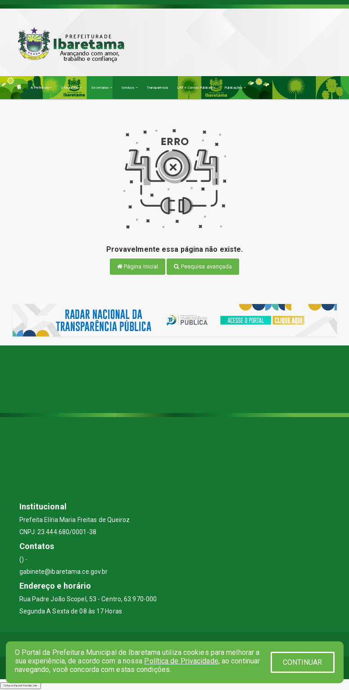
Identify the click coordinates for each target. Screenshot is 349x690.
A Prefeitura (41, 88)
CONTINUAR (302, 662)
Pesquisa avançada (203, 266)
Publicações (234, 88)
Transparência (157, 88)
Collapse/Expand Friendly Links (20, 685)
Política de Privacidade (181, 661)
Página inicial (138, 266)
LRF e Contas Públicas (196, 88)
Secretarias (101, 88)
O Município (71, 88)
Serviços (129, 88)
